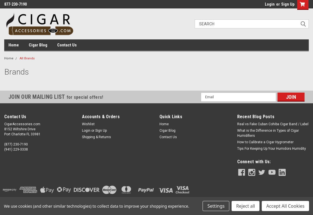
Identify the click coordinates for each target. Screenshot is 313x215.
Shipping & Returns (96, 137)
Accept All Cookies (285, 206)
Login (270, 4)
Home (13, 45)
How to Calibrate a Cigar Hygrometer (265, 142)
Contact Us (67, 45)
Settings (216, 206)
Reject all (245, 206)
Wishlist (88, 124)
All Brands (27, 58)
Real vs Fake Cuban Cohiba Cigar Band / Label (272, 124)
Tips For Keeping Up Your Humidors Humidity (271, 149)
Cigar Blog (38, 45)
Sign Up (287, 4)
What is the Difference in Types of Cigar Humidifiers (268, 133)
